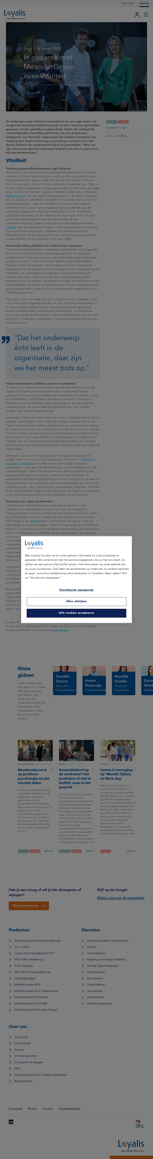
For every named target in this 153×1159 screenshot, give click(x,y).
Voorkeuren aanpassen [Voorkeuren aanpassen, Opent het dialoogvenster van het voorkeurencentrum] (76, 590)
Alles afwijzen (76, 601)
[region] (76, 579)
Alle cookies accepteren (76, 613)
